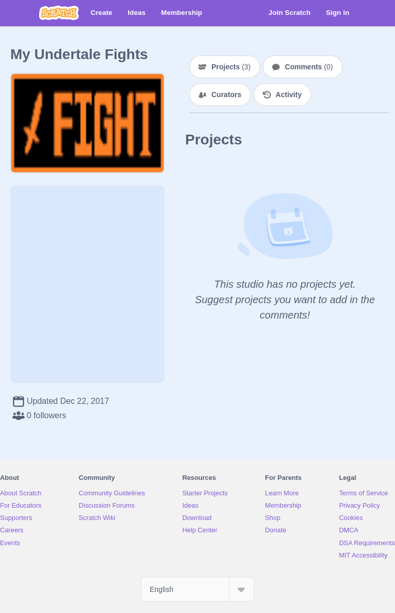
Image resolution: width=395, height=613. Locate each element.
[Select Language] (197, 589)
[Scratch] (59, 13)
